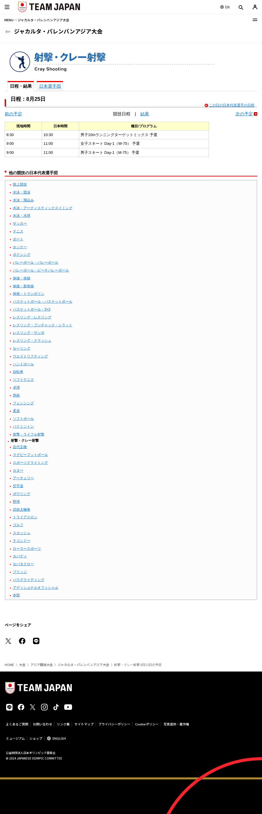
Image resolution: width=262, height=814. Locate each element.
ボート (18, 239)
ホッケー (20, 247)
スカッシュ (21, 533)
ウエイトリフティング (30, 356)
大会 (22, 665)
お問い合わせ (42, 724)
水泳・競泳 (21, 192)
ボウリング (21, 494)
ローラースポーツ (27, 549)
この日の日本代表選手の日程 (231, 105)
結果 (144, 113)
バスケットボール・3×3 (31, 309)
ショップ (35, 738)
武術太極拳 (21, 510)
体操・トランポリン (28, 294)
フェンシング (23, 403)
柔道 (16, 411)
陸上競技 (20, 184)
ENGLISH (59, 738)
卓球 (16, 387)
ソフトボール (23, 419)
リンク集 (63, 724)
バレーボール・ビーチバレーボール (41, 270)
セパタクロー (23, 564)
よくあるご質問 (17, 724)
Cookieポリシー (147, 724)
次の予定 (244, 113)
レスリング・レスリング (32, 317)
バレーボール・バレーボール (35, 262)
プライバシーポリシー (114, 724)
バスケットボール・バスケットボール (42, 301)
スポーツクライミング (30, 463)
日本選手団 (50, 86)
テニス (18, 231)
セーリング (21, 348)
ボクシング (21, 255)
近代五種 (20, 447)
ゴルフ (18, 525)
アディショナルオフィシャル (35, 588)
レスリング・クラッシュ (32, 341)
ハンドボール (23, 364)
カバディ (20, 556)
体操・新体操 (23, 286)
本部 (16, 595)
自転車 (18, 372)
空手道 (18, 486)
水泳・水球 (21, 216)
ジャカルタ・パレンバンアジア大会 (83, 665)
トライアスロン (25, 517)
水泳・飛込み (23, 200)
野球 (16, 502)
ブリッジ (20, 572)
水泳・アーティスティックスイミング (42, 208)
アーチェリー (23, 478)
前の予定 (13, 113)
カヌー (18, 470)
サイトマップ (84, 724)
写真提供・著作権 (176, 724)
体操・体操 (21, 278)
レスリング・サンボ (28, 333)
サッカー (20, 223)
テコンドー (21, 541)
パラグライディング (28, 580)
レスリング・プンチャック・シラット (42, 325)
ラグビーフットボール (30, 455)
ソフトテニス (23, 380)
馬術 (16, 395)
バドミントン (23, 426)
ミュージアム (15, 738)
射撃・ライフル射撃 (28, 434)
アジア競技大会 (41, 665)
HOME (9, 665)
